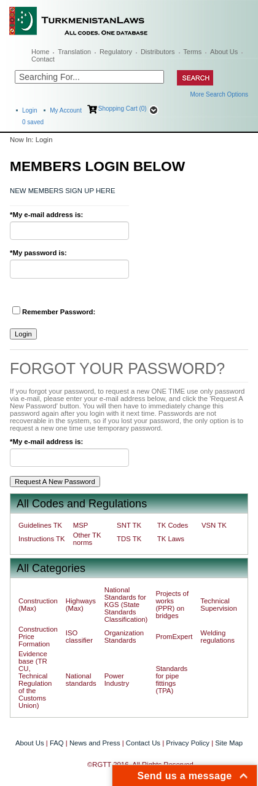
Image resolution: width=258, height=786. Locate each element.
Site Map (229, 743)
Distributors (158, 51)
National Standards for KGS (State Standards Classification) (126, 604)
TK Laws (170, 538)
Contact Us (143, 743)
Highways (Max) (81, 604)
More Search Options (219, 94)
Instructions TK (41, 538)
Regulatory (116, 51)
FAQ (57, 743)
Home (40, 51)
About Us (224, 51)
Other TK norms (87, 538)
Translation (74, 51)
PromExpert (173, 636)
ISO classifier (79, 636)
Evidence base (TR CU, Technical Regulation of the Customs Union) (35, 679)
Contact (43, 59)
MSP (80, 525)
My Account (66, 110)
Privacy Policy (187, 743)
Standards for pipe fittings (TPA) (171, 679)
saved (33, 122)
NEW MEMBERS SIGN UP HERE (62, 190)
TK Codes (173, 525)
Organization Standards (124, 636)
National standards (81, 679)
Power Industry (116, 679)
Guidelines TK (40, 525)
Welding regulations (217, 636)
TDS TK (129, 538)
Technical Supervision (218, 604)
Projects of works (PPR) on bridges (172, 604)
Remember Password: (53, 311)
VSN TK (214, 525)
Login (29, 110)
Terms (192, 51)
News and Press (94, 743)
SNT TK (129, 525)
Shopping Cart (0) (122, 108)
